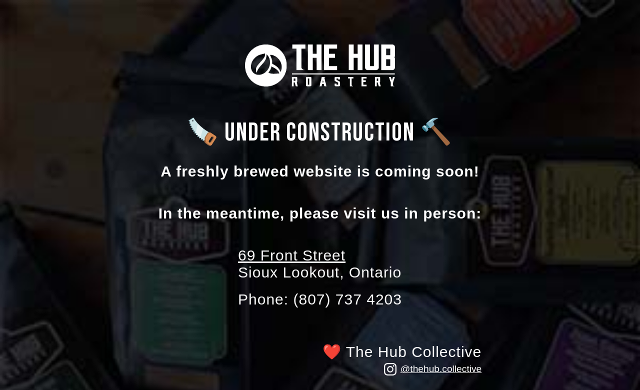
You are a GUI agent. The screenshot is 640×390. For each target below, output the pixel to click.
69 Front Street (292, 255)
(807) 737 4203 (347, 299)
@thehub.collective (433, 369)
